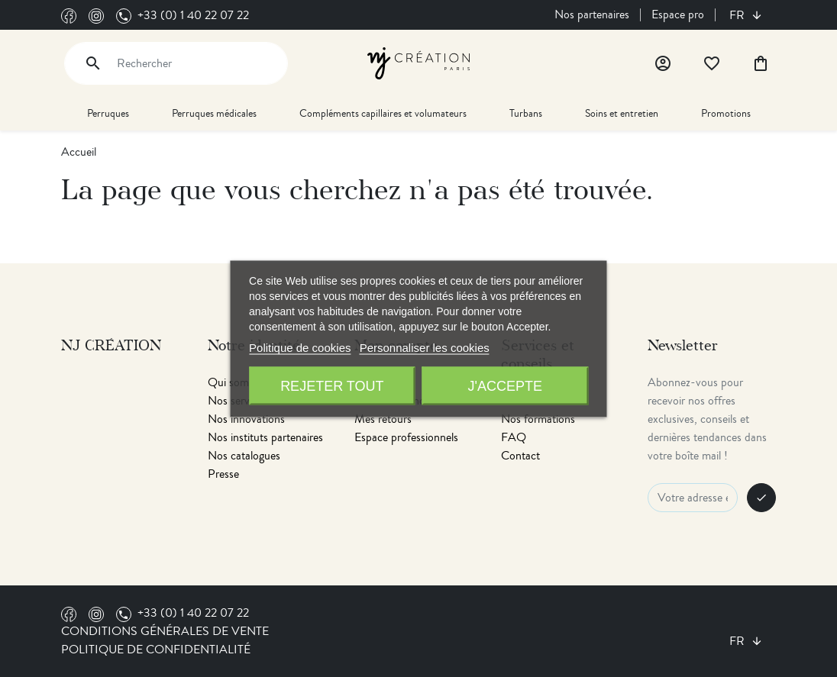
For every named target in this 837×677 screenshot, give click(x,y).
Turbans (525, 113)
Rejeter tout (331, 385)
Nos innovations (246, 419)
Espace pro (677, 14)
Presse (223, 474)
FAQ (513, 437)
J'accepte (504, 385)
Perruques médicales (214, 113)
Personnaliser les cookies (425, 346)
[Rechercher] (176, 63)
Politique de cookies (300, 346)
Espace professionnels (406, 437)
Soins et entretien (621, 113)
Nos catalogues (244, 455)
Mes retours (383, 419)
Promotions (726, 113)
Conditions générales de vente (165, 631)
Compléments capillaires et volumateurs (383, 113)
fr (738, 15)
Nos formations (538, 419)
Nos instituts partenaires (265, 437)
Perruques (108, 113)
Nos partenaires (591, 14)
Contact (520, 455)
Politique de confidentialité (155, 649)
